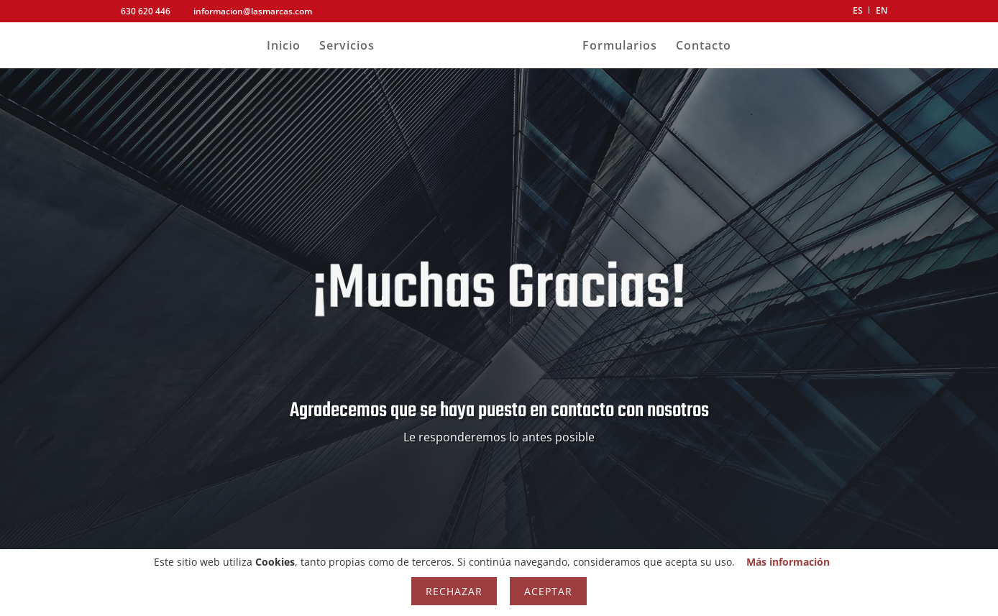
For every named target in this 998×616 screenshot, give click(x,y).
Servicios (347, 46)
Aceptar (548, 591)
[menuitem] (858, 14)
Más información (788, 562)
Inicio (284, 46)
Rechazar (454, 591)
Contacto (703, 46)
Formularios (619, 46)
